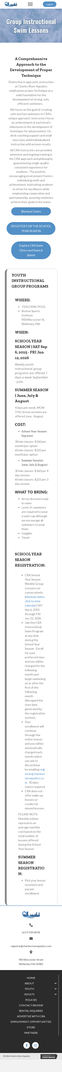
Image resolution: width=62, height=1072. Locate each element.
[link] (31, 977)
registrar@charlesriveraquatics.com (31, 946)
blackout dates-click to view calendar (35, 601)
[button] (30, 4)
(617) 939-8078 (31, 932)
